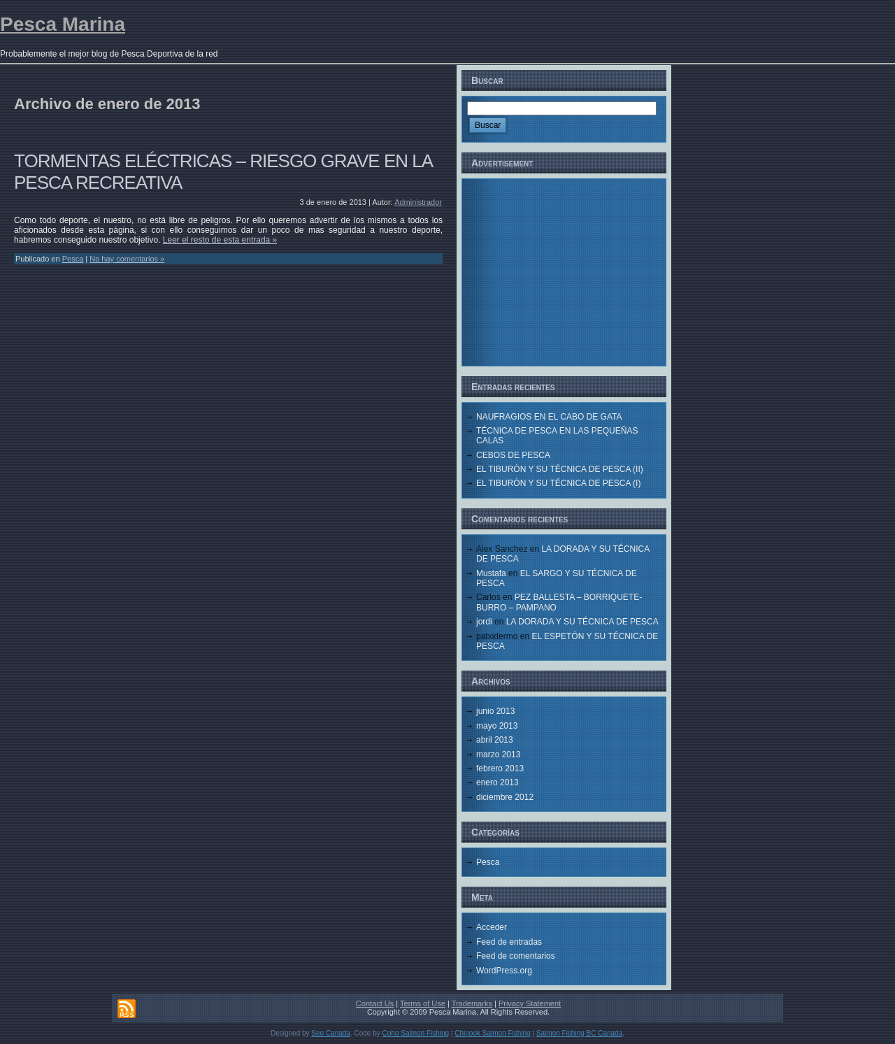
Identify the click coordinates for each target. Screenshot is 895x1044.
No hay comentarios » (127, 259)
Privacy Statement (530, 1003)
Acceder (491, 927)
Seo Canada (330, 1033)
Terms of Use (422, 1003)
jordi (484, 622)
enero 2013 (497, 782)
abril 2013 (494, 740)
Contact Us (375, 1003)
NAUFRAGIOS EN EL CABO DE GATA (549, 417)
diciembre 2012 (505, 797)
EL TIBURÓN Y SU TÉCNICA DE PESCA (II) (559, 469)
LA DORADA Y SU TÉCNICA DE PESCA (582, 622)
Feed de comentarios (515, 956)
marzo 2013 (498, 754)
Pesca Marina (62, 24)
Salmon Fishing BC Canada (579, 1033)
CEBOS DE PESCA (513, 455)
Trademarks (472, 1003)
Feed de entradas (509, 942)
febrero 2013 (500, 768)
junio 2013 (495, 711)
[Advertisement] (564, 271)
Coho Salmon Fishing (416, 1033)
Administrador (418, 202)
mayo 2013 (496, 726)
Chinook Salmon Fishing (492, 1033)
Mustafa (491, 573)
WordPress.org (504, 970)
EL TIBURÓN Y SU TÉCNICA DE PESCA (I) (558, 483)
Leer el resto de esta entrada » (220, 240)
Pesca (73, 259)
